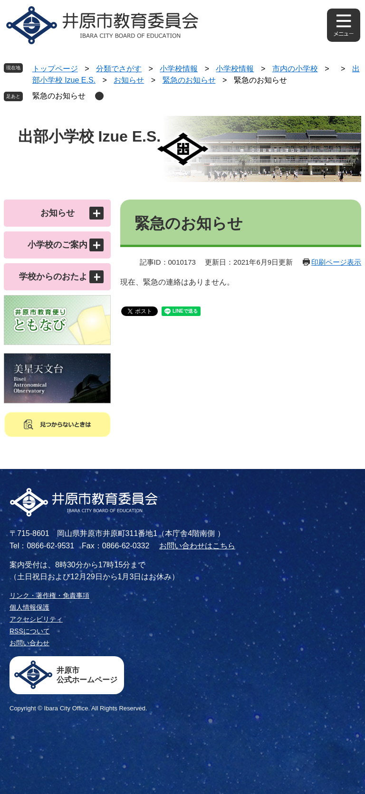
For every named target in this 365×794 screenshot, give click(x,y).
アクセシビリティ (36, 619)
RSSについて (30, 631)
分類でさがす (119, 69)
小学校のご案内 (57, 244)
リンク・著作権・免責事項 (49, 595)
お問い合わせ (29, 643)
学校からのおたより (57, 276)
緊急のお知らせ (189, 80)
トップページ (55, 69)
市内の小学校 (295, 69)
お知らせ (129, 80)
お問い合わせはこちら (197, 546)
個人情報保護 (29, 607)
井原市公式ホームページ (87, 675)
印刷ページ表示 (336, 262)
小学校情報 (179, 69)
